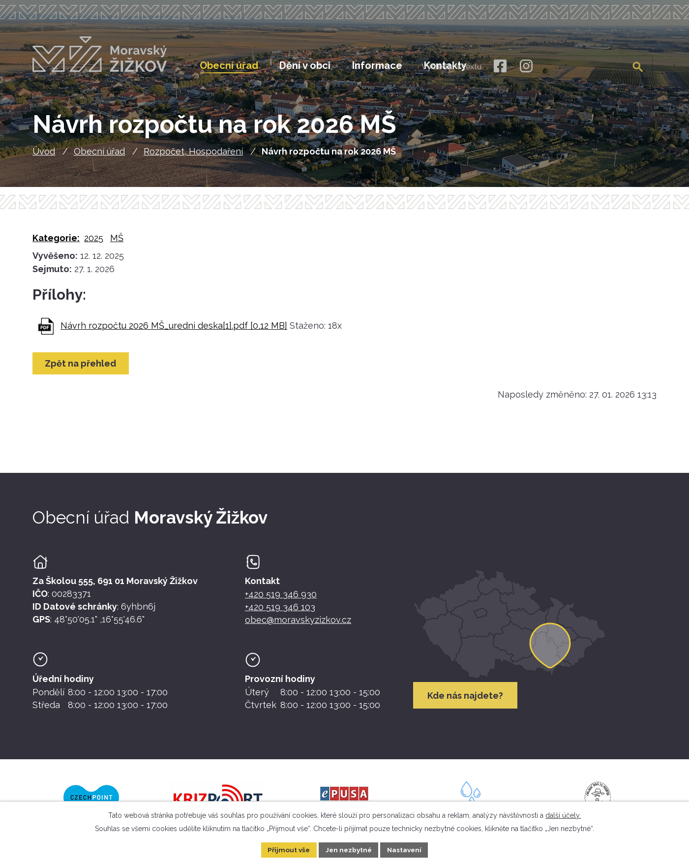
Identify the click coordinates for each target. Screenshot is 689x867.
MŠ (116, 241)
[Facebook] (499, 66)
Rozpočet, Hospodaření (193, 155)
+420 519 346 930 (281, 597)
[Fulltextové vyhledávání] (601, 65)
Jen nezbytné (348, 849)
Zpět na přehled (81, 367)
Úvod (43, 155)
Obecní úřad (99, 155)
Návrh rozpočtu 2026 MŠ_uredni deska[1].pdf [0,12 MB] (173, 329)
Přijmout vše (286, 849)
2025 (93, 241)
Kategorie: (56, 241)
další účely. (563, 815)
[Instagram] (526, 66)
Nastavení (406, 849)
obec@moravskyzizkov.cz (298, 623)
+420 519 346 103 (280, 610)
